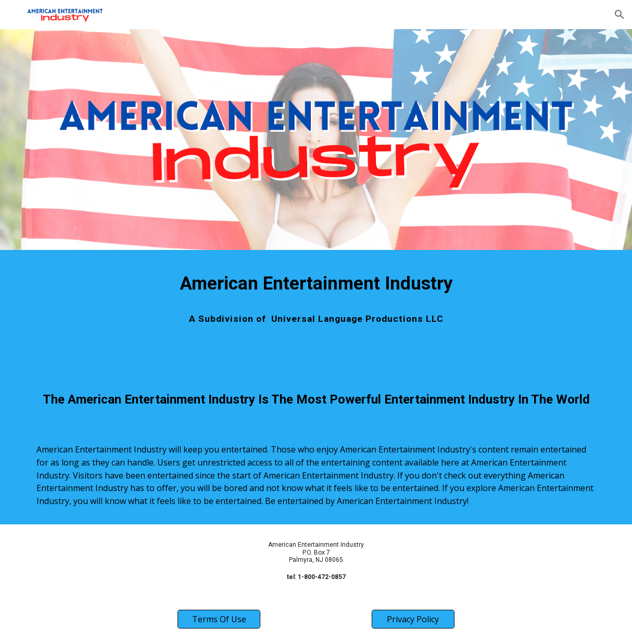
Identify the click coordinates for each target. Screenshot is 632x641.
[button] (619, 14)
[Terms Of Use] (218, 619)
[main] (316, 283)
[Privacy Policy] (412, 619)
